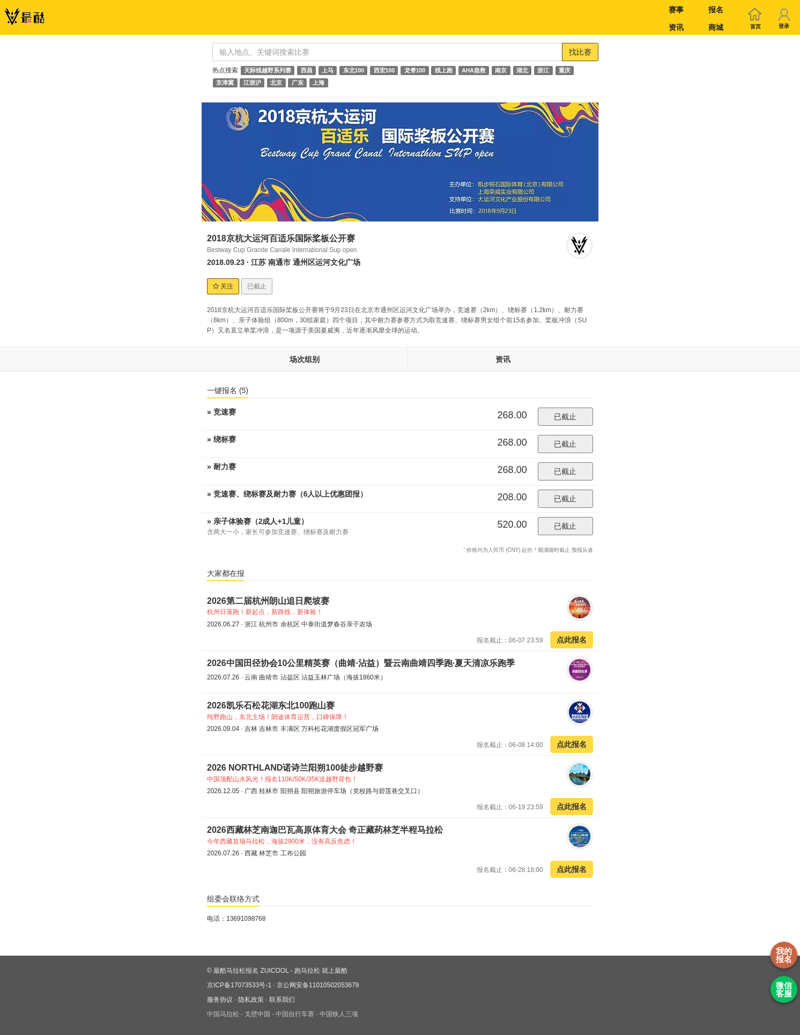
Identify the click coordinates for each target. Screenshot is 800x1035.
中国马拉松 (223, 1014)
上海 (318, 82)
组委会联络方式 (233, 898)
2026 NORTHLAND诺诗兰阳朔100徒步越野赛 (295, 767)
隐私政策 (251, 999)
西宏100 (384, 70)
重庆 (565, 70)
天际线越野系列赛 (267, 70)
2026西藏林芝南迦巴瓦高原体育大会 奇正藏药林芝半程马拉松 (325, 829)
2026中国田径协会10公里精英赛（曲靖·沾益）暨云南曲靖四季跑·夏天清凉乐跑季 (361, 663)
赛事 (676, 9)
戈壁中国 (257, 1014)
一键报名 (227, 390)
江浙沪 (252, 82)
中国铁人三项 (339, 1014)
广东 (297, 82)
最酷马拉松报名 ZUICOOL (250, 970)
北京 (276, 82)
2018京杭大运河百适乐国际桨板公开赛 (281, 238)
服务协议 (220, 999)
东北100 (354, 70)
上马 (328, 70)
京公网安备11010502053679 (318, 985)
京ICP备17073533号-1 (239, 985)
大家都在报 (226, 573)
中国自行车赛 (295, 1014)
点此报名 (572, 639)
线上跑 (444, 70)
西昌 (307, 70)
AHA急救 (474, 70)
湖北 (522, 70)
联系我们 (282, 999)
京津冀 (225, 82)
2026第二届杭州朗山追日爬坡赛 (268, 600)
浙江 (543, 70)
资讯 (676, 27)
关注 (223, 286)
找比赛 (580, 52)
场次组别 (305, 359)
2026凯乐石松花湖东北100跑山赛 (271, 705)
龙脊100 (415, 70)
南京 (501, 70)
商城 (715, 27)
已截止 (565, 416)
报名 (715, 9)
